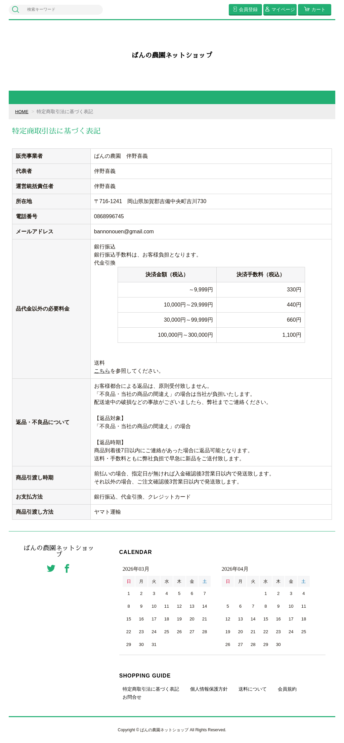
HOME (22, 111)
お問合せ (132, 697)
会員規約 (287, 689)
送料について (253, 689)
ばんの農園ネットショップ (172, 55)
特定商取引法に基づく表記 (151, 689)
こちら (102, 371)
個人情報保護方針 (209, 689)
